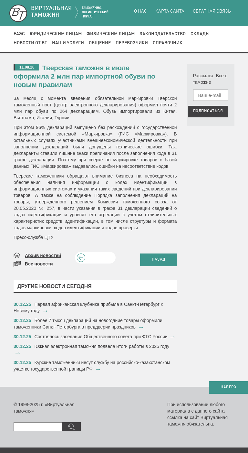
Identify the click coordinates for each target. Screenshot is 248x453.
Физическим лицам (111, 34)
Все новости (39, 263)
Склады (200, 34)
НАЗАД (158, 260)
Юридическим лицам (56, 34)
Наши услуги (68, 43)
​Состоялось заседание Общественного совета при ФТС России (101, 336)
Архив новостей (43, 255)
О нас (140, 11)
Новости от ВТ (30, 43)
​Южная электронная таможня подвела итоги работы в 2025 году (102, 346)
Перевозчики (132, 43)
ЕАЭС (19, 34)
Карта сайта (169, 11)
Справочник (167, 43)
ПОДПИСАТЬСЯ (208, 111)
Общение (100, 43)
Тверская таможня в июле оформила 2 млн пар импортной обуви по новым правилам (84, 76)
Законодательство (163, 34)
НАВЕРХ (228, 387)
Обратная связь (212, 11)
